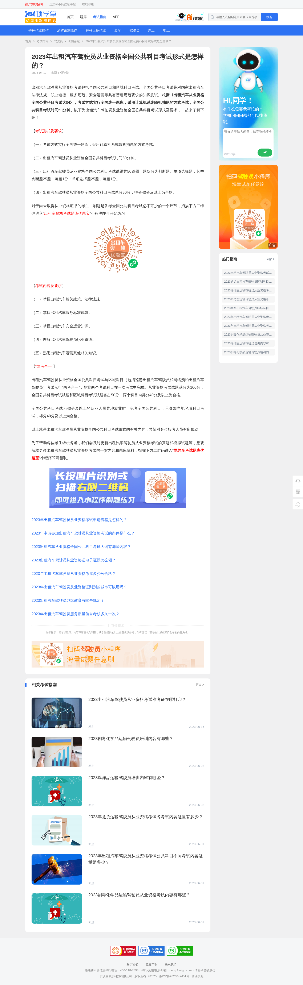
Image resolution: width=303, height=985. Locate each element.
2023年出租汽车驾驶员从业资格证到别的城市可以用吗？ (79, 587)
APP (116, 17)
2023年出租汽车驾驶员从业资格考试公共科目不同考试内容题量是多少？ (249, 325)
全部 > (270, 259)
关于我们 (132, 964)
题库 (83, 17)
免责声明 (151, 964)
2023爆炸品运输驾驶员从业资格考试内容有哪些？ (249, 290)
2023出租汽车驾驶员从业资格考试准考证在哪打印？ (249, 272)
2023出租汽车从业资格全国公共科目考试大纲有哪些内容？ (81, 547)
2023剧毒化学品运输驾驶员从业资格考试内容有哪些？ (249, 334)
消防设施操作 (67, 30)
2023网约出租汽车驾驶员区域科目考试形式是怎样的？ (249, 308)
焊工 (151, 30)
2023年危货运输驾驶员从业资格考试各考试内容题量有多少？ (249, 299)
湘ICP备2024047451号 (174, 976)
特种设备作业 (96, 30)
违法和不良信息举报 (62, 4)
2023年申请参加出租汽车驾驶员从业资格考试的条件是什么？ (83, 533)
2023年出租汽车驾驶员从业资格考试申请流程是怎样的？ (79, 520)
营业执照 (197, 976)
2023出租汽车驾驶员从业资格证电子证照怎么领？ (74, 560)
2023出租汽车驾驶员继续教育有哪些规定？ (68, 600)
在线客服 (88, 4)
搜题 (269, 17)
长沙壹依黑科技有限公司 (116, 976)
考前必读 (74, 41)
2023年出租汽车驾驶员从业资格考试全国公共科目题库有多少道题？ (249, 317)
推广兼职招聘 (34, 4)
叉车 (117, 30)
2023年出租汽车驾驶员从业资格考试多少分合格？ (74, 574)
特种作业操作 (38, 30)
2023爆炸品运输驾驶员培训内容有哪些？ (249, 343)
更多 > (200, 684)
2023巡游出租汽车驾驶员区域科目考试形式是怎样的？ (249, 281)
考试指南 (99, 17)
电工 (166, 30)
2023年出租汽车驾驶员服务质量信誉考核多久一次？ (76, 614)
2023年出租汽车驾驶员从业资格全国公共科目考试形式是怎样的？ (128, 41)
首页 (70, 17)
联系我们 (171, 964)
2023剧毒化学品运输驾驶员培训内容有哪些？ (249, 352)
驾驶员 (134, 30)
